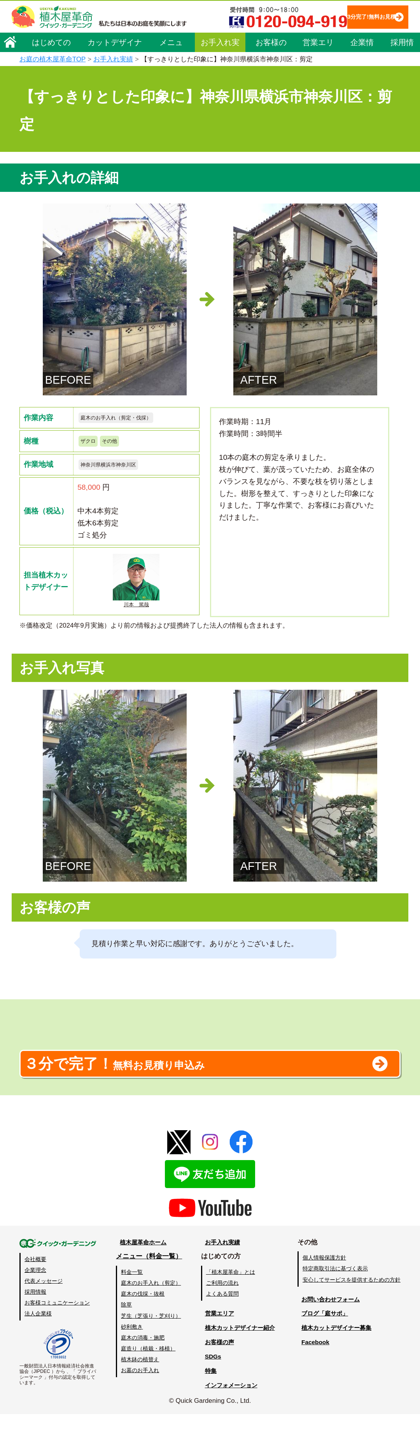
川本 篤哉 (136, 588)
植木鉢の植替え (140, 1382)
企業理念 (35, 1293)
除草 (126, 1328)
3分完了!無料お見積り (175, 39)
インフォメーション (229, 1408)
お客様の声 (271, 67)
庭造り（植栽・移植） (148, 1371)
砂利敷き (131, 1350)
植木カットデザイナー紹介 (239, 1351)
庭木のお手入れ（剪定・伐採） (126, 418)
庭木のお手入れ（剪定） (150, 1306)
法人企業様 (38, 1336)
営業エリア (318, 67)
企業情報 (362, 67)
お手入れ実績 (220, 67)
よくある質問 (221, 1317)
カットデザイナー (115, 67)
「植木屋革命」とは (229, 1295)
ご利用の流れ (221, 1306)
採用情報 (402, 67)
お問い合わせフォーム (331, 1322)
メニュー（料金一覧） (149, 1279)
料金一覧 (131, 1295)
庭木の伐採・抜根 (142, 1317)
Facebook (313, 1365)
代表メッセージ (43, 1304)
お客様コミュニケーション (57, 1325)
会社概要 (35, 1282)
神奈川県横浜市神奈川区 (116, 469)
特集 (206, 1393)
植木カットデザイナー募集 (337, 1351)
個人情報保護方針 (324, 1281)
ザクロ (90, 444)
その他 (116, 444)
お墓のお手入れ (140, 1393)
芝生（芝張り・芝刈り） (150, 1339)
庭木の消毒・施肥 (142, 1360)
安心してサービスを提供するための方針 (352, 1303)
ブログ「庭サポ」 (324, 1336)
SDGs (209, 1379)
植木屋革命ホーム (142, 1265)
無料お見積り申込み (184, 1082)
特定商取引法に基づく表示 (335, 1292)
